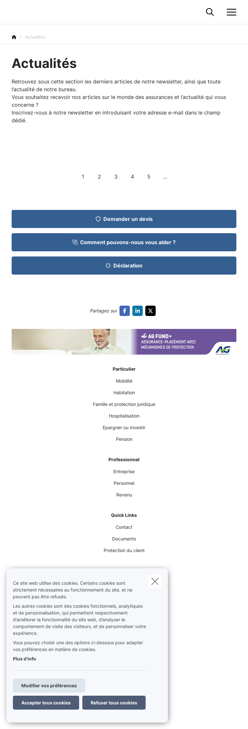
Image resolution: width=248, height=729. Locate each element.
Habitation (124, 392)
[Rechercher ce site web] (210, 12)
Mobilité (124, 381)
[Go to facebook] (125, 311)
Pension (124, 439)
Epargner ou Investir (124, 427)
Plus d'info (24, 658)
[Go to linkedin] (138, 311)
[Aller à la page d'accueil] (15, 12)
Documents (124, 538)
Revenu (124, 494)
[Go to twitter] (151, 311)
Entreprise (124, 471)
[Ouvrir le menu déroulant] (229, 12)
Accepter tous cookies (46, 702)
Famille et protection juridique (124, 404)
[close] (155, 581)
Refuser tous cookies (114, 702)
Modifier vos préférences (49, 685)
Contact (124, 527)
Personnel (124, 483)
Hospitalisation (124, 416)
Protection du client (124, 550)
